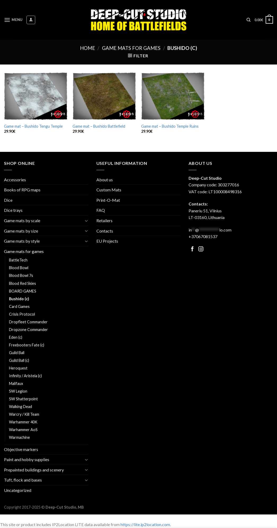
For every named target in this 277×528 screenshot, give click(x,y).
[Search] (249, 20)
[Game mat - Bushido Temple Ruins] (172, 96)
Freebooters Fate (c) (26, 345)
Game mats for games (131, 48)
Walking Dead (20, 406)
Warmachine (19, 437)
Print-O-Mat (108, 200)
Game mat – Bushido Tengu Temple (33, 126)
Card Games (19, 306)
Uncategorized (17, 490)
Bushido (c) (19, 299)
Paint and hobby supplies (26, 459)
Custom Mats (108, 189)
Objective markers (21, 449)
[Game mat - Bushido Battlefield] (104, 96)
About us (104, 179)
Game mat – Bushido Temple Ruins (170, 126)
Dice (8, 200)
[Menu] (13, 19)
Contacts (104, 230)
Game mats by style (22, 240)
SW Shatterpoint (23, 399)
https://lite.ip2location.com (145, 524)
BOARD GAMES (22, 291)
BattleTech (18, 260)
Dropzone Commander (28, 329)
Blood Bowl (18, 267)
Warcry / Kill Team (24, 414)
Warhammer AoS (23, 429)
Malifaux (16, 383)
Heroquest (18, 368)
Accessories (15, 179)
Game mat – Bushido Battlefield (99, 126)
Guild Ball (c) (19, 360)
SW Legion (18, 391)
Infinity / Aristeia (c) (25, 376)
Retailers (104, 220)
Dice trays (13, 210)
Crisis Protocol (22, 314)
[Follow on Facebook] (192, 249)
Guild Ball (16, 352)
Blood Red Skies (22, 283)
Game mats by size (21, 230)
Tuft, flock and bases (23, 479)
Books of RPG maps (22, 189)
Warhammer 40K (23, 422)
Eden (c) (15, 337)
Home (87, 48)
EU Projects (107, 240)
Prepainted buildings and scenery (34, 469)
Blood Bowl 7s (21, 275)
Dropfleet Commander (28, 322)
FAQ (100, 210)
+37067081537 (203, 236)
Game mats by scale (22, 220)
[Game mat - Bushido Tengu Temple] (35, 96)
